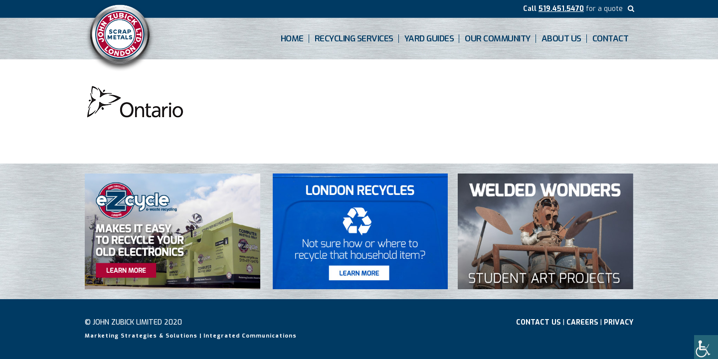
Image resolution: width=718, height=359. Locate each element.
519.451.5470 (561, 8)
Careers (582, 322)
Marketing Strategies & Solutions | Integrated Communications (191, 336)
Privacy (618, 322)
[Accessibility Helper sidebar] (706, 347)
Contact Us (538, 322)
